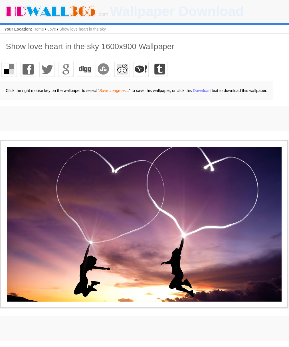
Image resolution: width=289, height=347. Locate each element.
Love (51, 29)
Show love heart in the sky (82, 29)
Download (202, 90)
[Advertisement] (104, 118)
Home (38, 29)
